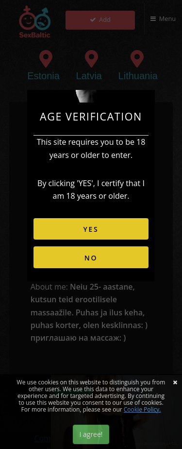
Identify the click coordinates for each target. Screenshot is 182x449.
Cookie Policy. (142, 409)
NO (91, 257)
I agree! (90, 434)
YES (91, 229)
